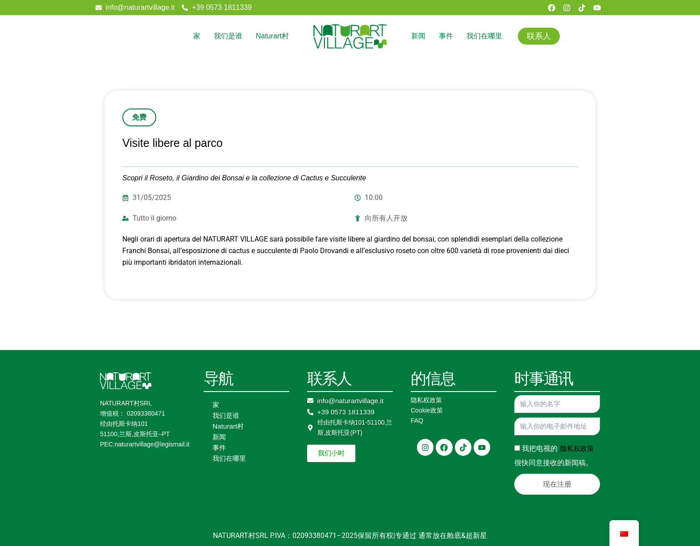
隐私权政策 (426, 400)
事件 (446, 36)
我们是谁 (228, 36)
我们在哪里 (484, 36)
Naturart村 (272, 36)
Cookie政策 (427, 410)
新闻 (418, 36)
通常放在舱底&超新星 (452, 535)
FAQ (417, 420)
